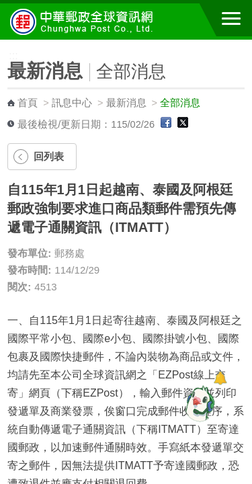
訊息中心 (72, 102)
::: (4, 45)
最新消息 (126, 102)
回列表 (49, 156)
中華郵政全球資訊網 (84, 21)
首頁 (27, 102)
